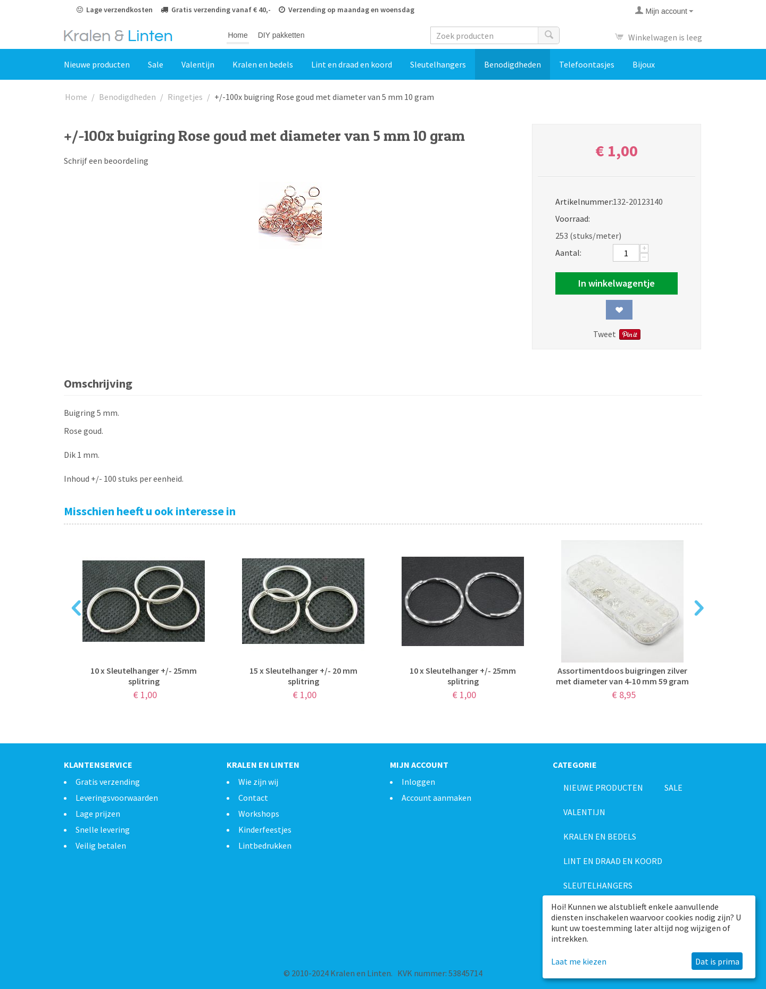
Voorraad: (572, 218)
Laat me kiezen (578, 961)
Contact (253, 797)
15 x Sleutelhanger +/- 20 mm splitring (303, 675)
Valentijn (197, 64)
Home (237, 35)
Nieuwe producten (97, 64)
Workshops (258, 813)
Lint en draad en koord (351, 64)
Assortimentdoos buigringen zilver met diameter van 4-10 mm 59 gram (622, 675)
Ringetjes (185, 96)
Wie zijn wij (258, 781)
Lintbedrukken (265, 845)
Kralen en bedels (262, 64)
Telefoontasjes (586, 64)
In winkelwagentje (616, 283)
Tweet (604, 334)
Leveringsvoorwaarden (117, 797)
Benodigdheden (512, 64)
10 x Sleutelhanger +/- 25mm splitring (143, 675)
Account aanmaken (436, 797)
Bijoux (643, 64)
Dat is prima (717, 961)
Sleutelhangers (438, 64)
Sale (155, 64)
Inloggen (418, 781)
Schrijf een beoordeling (106, 160)
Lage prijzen (98, 813)
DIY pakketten (281, 35)
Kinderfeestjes (265, 829)
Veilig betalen (101, 845)
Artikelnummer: (580, 201)
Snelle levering (103, 829)
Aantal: (568, 252)
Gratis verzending (108, 781)
